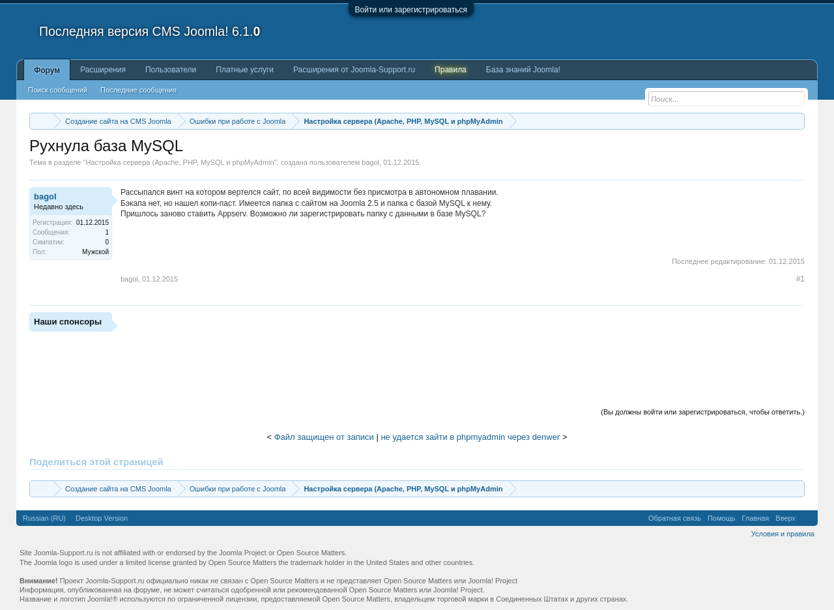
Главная (755, 518)
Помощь (722, 518)
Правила (451, 69)
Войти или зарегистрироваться (411, 9)
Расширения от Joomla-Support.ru (354, 69)
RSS (806, 518)
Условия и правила (782, 534)
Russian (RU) (44, 518)
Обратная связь (674, 518)
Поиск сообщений (57, 90)
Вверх (785, 518)
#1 (800, 278)
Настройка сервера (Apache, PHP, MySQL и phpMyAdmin (179, 162)
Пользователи (170, 69)
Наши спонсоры (68, 322)
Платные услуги (245, 69)
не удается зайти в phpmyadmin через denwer (470, 437)
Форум (47, 70)
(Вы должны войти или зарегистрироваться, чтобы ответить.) (703, 412)
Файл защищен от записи (324, 437)
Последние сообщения (138, 90)
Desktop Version (102, 518)
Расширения (103, 69)
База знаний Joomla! (523, 69)
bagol (370, 162)
